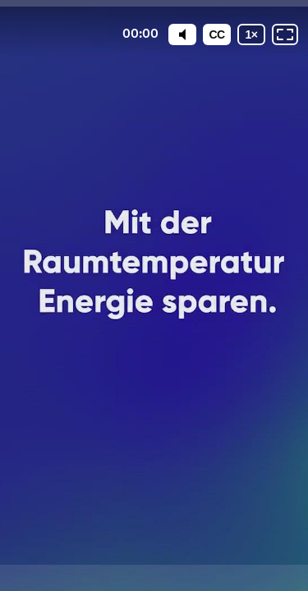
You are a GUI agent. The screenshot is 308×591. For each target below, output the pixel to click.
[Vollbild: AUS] (285, 34)
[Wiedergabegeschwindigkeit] (251, 34)
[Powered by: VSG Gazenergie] (154, 578)
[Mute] (182, 34)
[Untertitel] (217, 34)
